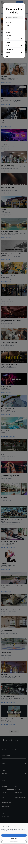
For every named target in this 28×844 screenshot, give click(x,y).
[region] (14, 833)
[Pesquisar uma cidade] (14, 17)
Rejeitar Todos (14, 838)
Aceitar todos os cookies (14, 835)
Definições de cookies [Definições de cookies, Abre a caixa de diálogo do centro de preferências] (14, 841)
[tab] (14, 29)
